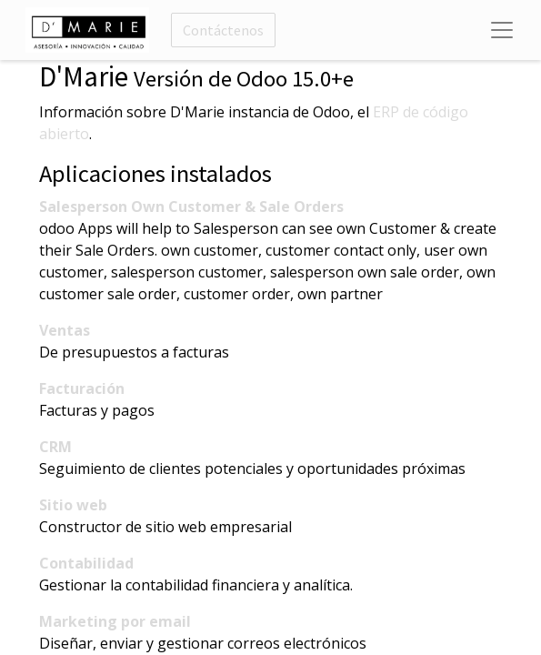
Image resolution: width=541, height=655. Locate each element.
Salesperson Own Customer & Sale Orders (191, 206)
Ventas (64, 330)
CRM (55, 447)
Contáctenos (223, 30)
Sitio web (73, 505)
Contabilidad (86, 563)
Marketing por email (115, 621)
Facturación (82, 388)
